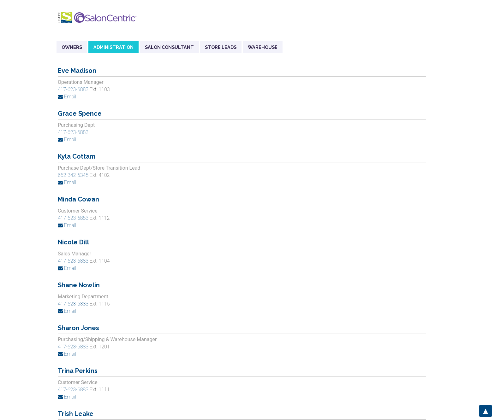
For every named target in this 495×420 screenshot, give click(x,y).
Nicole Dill (73, 242)
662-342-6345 (74, 175)
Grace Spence (80, 113)
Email (67, 97)
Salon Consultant (169, 47)
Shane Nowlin (79, 285)
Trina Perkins (78, 371)
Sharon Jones (78, 328)
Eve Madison (77, 70)
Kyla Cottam (76, 156)
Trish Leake (75, 413)
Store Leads (220, 47)
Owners (72, 47)
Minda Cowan (78, 199)
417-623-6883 (73, 89)
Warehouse (262, 47)
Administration (113, 47)
